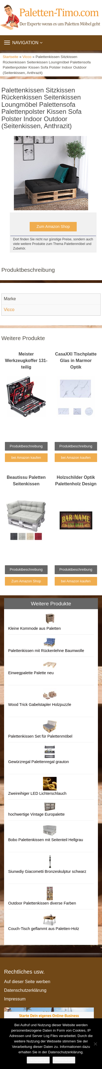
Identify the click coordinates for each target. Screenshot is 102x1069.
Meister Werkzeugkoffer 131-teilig (26, 360)
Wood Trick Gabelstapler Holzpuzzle (39, 704)
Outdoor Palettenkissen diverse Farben (42, 903)
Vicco (27, 57)
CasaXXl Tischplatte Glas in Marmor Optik (76, 360)
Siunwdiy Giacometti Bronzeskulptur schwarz (47, 871)
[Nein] (95, 1044)
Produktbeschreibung (26, 446)
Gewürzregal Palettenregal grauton (38, 762)
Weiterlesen (64, 1060)
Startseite (10, 57)
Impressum (15, 999)
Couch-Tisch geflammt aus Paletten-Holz (43, 928)
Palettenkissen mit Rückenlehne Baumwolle (46, 650)
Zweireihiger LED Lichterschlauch (37, 793)
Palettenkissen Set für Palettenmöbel (40, 736)
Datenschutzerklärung (25, 990)
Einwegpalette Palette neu (31, 673)
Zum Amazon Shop (53, 226)
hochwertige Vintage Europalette (36, 814)
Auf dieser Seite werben (27, 981)
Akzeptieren (38, 1060)
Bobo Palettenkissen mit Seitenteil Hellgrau (45, 840)
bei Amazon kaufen (26, 458)
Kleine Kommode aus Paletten (34, 628)
